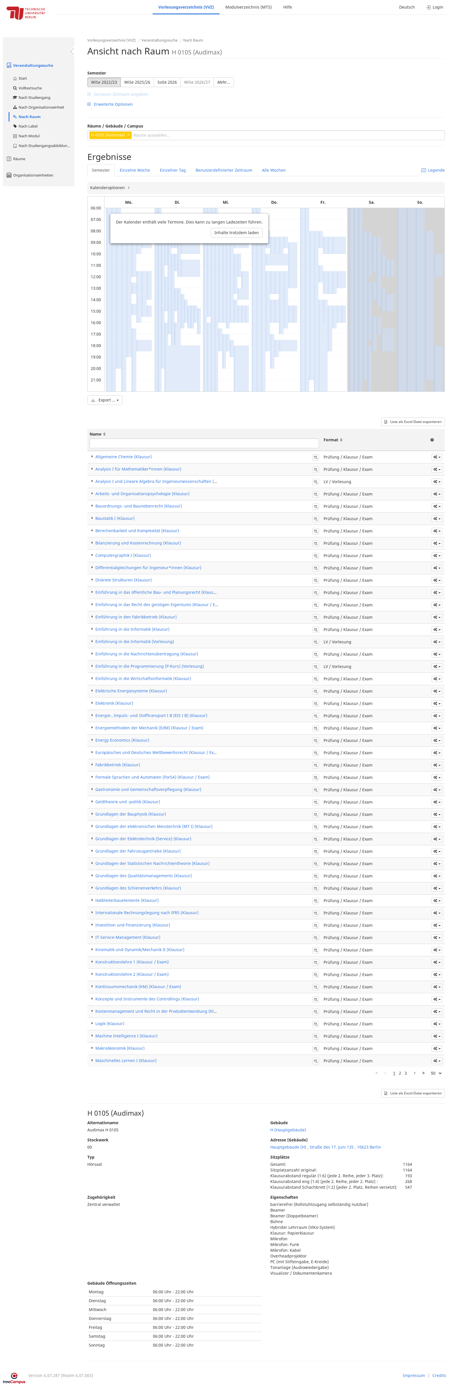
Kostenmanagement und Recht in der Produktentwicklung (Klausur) (160, 1011)
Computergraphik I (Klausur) (123, 555)
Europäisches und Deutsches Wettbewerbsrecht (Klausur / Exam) (158, 752)
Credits (439, 1375)
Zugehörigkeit (101, 1197)
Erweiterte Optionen (110, 104)
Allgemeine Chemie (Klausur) (123, 456)
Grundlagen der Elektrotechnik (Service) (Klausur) (143, 838)
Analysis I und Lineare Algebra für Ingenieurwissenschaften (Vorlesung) (165, 481)
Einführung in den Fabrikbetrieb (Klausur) (136, 617)
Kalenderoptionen (108, 187)
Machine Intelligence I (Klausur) (126, 1036)
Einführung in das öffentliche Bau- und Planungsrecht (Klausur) (157, 592)
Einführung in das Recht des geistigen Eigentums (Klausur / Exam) (159, 604)
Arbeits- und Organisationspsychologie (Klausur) (142, 493)
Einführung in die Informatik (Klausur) (132, 629)
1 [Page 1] (394, 1073)
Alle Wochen (274, 170)
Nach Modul (26, 135)
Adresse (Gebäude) (289, 1140)
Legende (433, 170)
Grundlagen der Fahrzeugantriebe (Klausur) (138, 851)
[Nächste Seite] (414, 1073)
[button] (437, 457)
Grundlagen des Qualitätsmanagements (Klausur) (143, 875)
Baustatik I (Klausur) (115, 518)
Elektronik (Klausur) (114, 703)
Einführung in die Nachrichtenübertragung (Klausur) (146, 654)
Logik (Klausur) (109, 1023)
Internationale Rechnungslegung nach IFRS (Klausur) (146, 912)
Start (19, 78)
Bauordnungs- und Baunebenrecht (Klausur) (138, 506)
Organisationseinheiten (29, 175)
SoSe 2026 (167, 82)
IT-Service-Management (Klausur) (127, 937)
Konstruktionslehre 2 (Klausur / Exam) (132, 974)
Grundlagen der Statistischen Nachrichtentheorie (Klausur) (152, 863)
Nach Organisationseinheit (38, 107)
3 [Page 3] (406, 1073)
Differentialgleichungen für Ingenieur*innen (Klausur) (148, 567)
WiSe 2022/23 (104, 82)
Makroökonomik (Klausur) (120, 1048)
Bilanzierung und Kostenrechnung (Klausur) (138, 543)
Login (434, 7)
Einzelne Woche (135, 170)
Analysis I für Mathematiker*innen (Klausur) (138, 469)
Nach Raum (26, 116)
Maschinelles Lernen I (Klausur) (126, 1060)
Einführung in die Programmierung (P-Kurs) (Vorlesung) (149, 666)
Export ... (105, 400)
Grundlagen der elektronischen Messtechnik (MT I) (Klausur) (153, 826)
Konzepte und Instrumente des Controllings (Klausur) (147, 999)
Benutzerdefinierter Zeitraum (224, 170)
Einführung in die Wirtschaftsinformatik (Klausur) (143, 678)
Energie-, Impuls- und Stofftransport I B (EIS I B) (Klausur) (151, 715)
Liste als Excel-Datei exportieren (413, 421)
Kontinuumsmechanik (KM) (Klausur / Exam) (138, 986)
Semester (96, 73)
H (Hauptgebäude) (288, 1130)
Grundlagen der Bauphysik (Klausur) (130, 814)
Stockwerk (98, 1140)
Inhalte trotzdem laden (236, 232)
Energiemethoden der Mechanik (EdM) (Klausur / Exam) (149, 727)
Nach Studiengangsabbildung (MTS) (43, 145)
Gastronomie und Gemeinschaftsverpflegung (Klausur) (148, 789)
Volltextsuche (27, 88)
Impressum (414, 1375)
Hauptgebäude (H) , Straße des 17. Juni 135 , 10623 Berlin (325, 1147)
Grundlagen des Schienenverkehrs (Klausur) (138, 888)
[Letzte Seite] (423, 1073)
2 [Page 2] (400, 1073)
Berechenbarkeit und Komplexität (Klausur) (137, 530)
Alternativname (102, 1122)
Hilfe (287, 7)
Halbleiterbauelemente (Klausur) (127, 900)
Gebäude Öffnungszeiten (111, 1283)
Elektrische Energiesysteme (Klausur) (131, 691)
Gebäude (279, 1122)
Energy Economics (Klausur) (122, 740)
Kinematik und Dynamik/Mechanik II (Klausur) (139, 949)
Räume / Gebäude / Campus (115, 126)
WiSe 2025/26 (137, 82)
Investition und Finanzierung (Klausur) (132, 925)
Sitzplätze (280, 1157)
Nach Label (25, 126)
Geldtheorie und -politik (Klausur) (127, 801)
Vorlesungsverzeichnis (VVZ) (186, 7)
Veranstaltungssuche (29, 65)
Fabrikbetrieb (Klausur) (117, 764)
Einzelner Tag (173, 170)
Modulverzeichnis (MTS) (248, 7)
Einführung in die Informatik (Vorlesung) (134, 641)
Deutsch (407, 7)
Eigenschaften (284, 1197)
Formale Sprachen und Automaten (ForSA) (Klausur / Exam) (152, 777)
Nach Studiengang (31, 97)
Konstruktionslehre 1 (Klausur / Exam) (132, 962)
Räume (15, 158)
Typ (90, 1157)
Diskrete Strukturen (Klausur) (123, 580)
